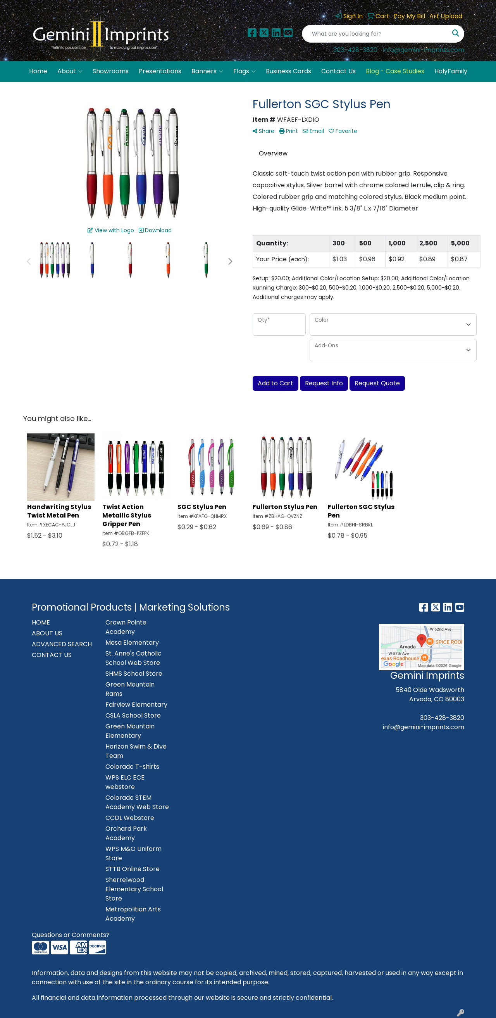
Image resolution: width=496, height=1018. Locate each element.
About (70, 71)
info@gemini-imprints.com (423, 49)
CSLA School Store (133, 715)
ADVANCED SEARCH (62, 644)
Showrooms (111, 71)
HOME (41, 622)
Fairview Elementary (136, 704)
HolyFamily (450, 71)
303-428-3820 (355, 49)
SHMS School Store (133, 673)
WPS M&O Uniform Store (133, 853)
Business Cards (288, 71)
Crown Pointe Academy (125, 627)
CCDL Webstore (129, 817)
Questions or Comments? (71, 934)
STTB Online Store (132, 868)
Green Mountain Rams (130, 689)
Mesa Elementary (132, 642)
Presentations (160, 71)
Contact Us (338, 71)
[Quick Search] (375, 34)
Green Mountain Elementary (130, 731)
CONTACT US (52, 654)
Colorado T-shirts (132, 766)
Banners (207, 71)
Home (38, 71)
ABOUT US (47, 633)
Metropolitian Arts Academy (133, 914)
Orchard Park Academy (126, 833)
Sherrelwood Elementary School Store (134, 889)
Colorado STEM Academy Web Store (137, 802)
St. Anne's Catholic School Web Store (133, 658)
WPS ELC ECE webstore (125, 782)
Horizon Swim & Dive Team (136, 751)
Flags (244, 71)
